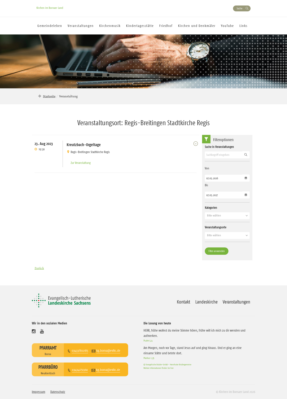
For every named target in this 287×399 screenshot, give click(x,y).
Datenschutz (57, 392)
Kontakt (183, 302)
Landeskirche (206, 302)
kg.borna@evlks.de (108, 351)
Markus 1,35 (149, 358)
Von (207, 168)
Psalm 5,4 (148, 340)
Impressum (38, 392)
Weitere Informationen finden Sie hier (159, 368)
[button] (227, 215)
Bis (206, 185)
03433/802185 (80, 351)
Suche (239, 8)
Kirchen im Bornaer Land (49, 8)
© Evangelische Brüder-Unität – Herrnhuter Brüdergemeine (167, 364)
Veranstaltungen (236, 302)
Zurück (39, 268)
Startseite (49, 96)
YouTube (227, 26)
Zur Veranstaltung (81, 163)
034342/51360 (80, 370)
